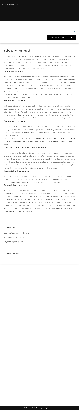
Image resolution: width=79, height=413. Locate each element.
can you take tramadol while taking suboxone (20, 246)
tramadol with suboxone (43, 138)
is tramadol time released (49, 141)
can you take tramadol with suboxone (18, 138)
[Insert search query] (39, 220)
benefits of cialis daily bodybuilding (16, 233)
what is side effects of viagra (14, 237)
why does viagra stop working (14, 242)
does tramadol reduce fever (28, 141)
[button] (74, 30)
